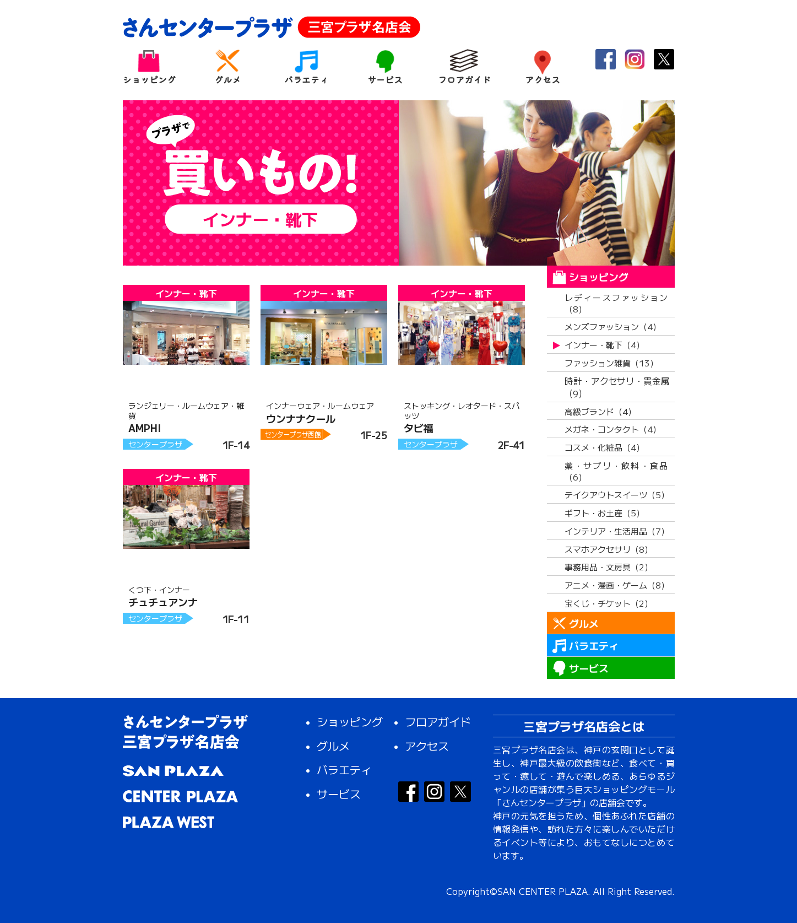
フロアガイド (464, 66)
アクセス (543, 66)
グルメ (228, 66)
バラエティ (306, 66)
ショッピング (149, 66)
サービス (385, 66)
